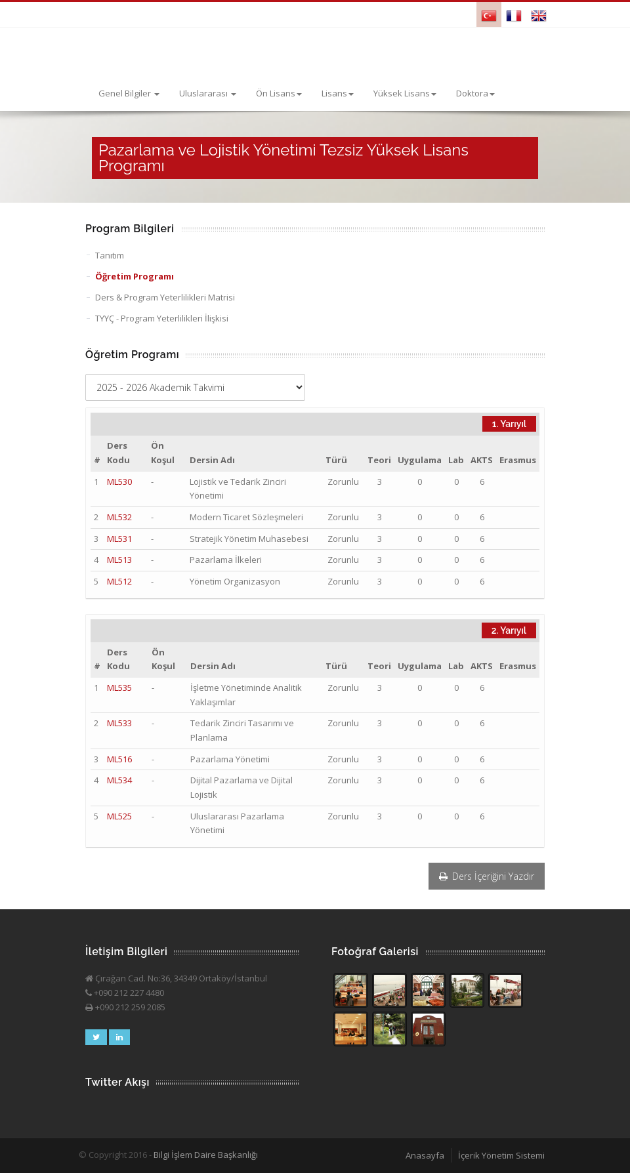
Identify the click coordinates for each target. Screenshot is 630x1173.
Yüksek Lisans (404, 93)
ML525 (119, 816)
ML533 (119, 723)
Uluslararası (207, 93)
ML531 (119, 539)
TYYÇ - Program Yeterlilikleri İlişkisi (161, 318)
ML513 (119, 560)
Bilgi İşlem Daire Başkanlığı (206, 1155)
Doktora (475, 93)
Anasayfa (425, 1155)
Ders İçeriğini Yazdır (486, 876)
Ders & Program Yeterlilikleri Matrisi (165, 297)
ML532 (119, 517)
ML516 (119, 759)
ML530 (119, 481)
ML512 (119, 581)
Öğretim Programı (134, 276)
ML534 (119, 780)
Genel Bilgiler (128, 93)
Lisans (338, 93)
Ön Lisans (279, 93)
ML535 (119, 687)
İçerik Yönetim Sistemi (501, 1155)
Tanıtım (109, 255)
